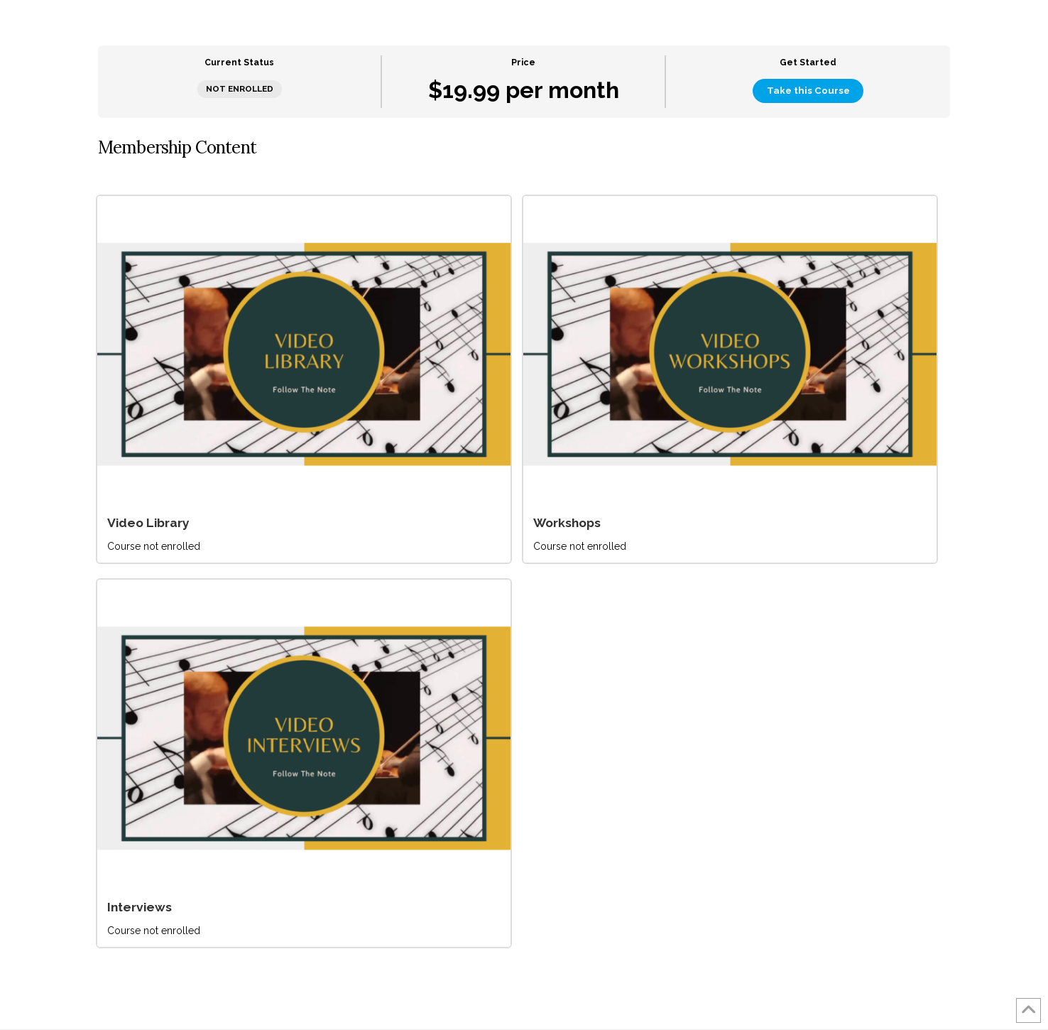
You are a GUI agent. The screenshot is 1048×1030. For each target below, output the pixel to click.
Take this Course (808, 90)
